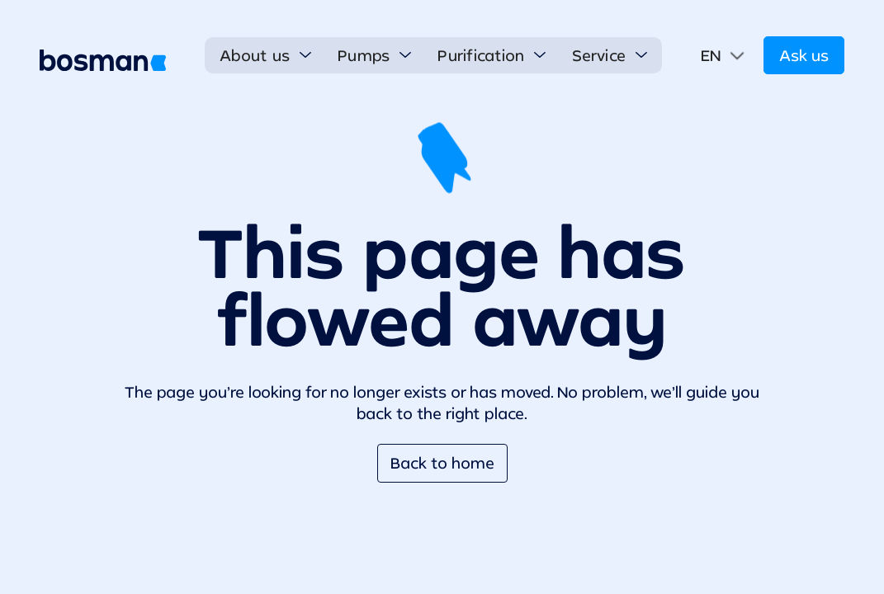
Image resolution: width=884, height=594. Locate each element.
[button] (265, 55)
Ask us (804, 55)
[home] (103, 60)
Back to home (442, 463)
